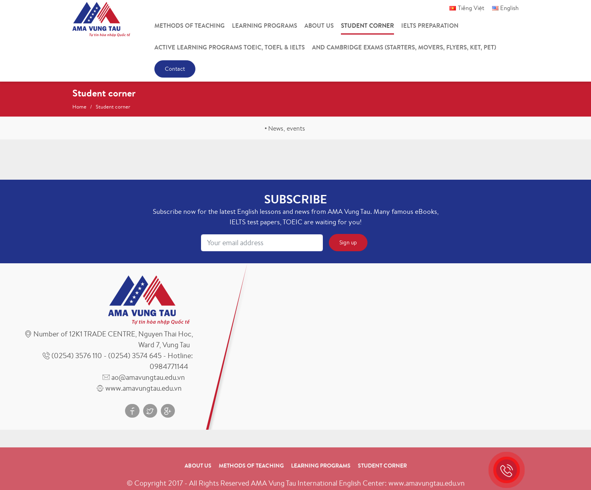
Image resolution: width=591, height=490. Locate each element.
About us (319, 25)
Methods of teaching (189, 25)
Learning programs (264, 25)
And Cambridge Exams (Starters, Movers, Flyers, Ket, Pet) (404, 47)
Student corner (367, 25)
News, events (286, 128)
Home (79, 106)
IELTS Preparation (429, 25)
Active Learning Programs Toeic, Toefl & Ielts (229, 47)
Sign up (348, 242)
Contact (175, 68)
